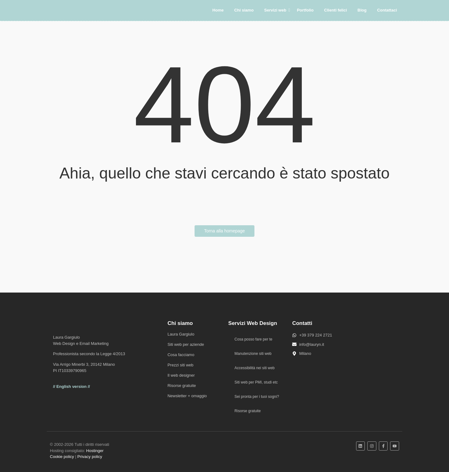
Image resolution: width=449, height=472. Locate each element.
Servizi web (276, 10)
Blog (362, 10)
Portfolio (305, 10)
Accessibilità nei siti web (254, 368)
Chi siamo (243, 10)
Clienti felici (335, 10)
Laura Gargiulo (180, 334)
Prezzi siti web (180, 365)
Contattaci (387, 10)
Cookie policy (62, 456)
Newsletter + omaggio (187, 395)
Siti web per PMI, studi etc (256, 382)
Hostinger (95, 450)
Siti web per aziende (185, 344)
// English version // (71, 386)
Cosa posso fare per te (253, 339)
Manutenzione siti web (253, 353)
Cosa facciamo (180, 354)
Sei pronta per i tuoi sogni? (256, 396)
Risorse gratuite (181, 385)
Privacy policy (89, 456)
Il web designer (181, 375)
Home (218, 10)
